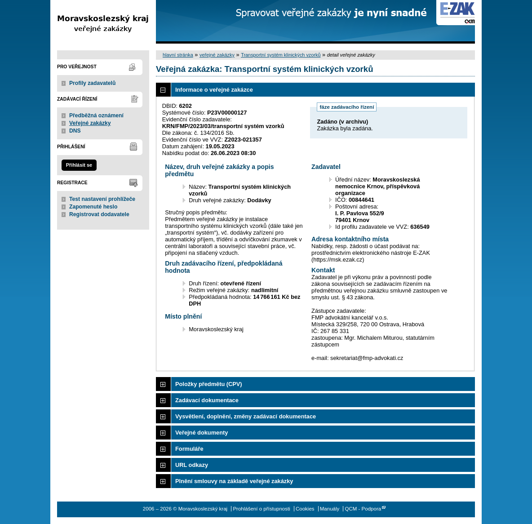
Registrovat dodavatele (99, 214)
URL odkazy (191, 465)
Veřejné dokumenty (201, 432)
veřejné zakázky (217, 55)
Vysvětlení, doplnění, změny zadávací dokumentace (245, 416)
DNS (75, 131)
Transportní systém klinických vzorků (280, 55)
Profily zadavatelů (92, 83)
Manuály (330, 508)
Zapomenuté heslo (93, 207)
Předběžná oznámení (96, 115)
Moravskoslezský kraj (103, 22)
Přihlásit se (79, 165)
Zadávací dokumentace (207, 400)
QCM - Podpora (363, 508)
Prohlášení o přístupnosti (261, 508)
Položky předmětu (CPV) (208, 384)
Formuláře (189, 448)
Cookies (305, 508)
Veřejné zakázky (90, 123)
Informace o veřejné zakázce (214, 89)
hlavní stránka (178, 55)
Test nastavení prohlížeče (102, 199)
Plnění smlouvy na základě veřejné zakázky (234, 481)
